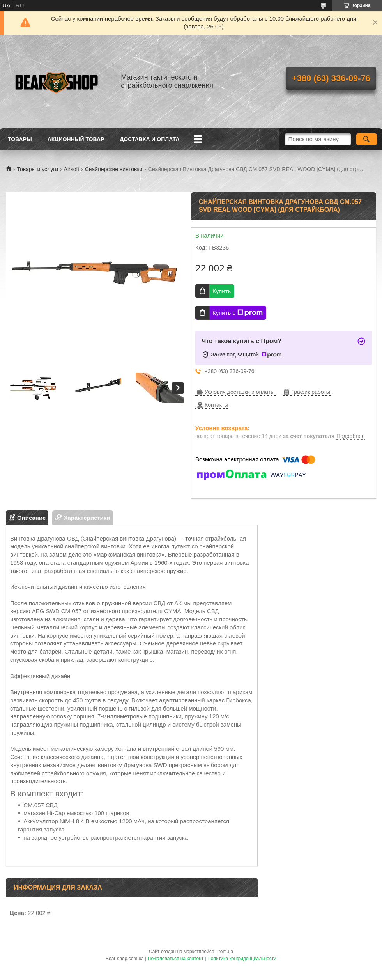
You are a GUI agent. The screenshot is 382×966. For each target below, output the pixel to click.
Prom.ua (224, 951)
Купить (221, 291)
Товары (20, 139)
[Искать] (366, 139)
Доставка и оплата (149, 139)
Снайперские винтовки (114, 169)
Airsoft (72, 169)
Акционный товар (76, 139)
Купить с (237, 312)
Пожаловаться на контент (175, 958)
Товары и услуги (37, 169)
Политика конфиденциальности (241, 958)
